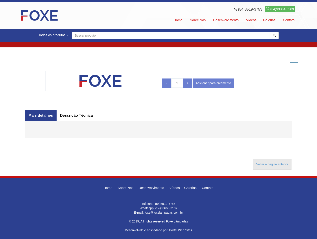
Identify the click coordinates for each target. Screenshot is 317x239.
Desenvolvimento (226, 20)
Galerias (269, 20)
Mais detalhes (40, 115)
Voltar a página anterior (272, 164)
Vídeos (251, 20)
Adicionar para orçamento (213, 83)
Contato (289, 20)
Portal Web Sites (180, 230)
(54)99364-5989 (280, 9)
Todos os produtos (53, 35)
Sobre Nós (198, 20)
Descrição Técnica (76, 115)
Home (178, 20)
